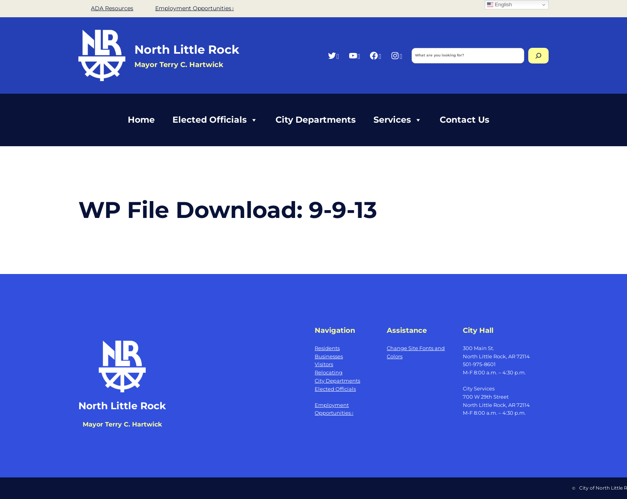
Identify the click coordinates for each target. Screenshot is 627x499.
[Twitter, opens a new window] (333, 55)
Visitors (324, 364)
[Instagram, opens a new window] (396, 55)
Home (141, 119)
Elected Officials (215, 120)
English (499, 5)
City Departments (315, 119)
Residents (327, 348)
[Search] (538, 56)
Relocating (328, 372)
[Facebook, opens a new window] (375, 55)
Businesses (329, 356)
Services (397, 120)
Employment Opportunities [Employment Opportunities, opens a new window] (194, 8)
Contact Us (464, 119)
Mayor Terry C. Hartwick (122, 424)
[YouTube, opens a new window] (354, 55)
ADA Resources (112, 8)
